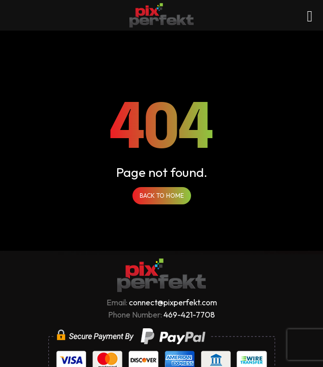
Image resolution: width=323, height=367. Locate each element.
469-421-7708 (189, 314)
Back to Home (162, 195)
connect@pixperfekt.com (173, 302)
